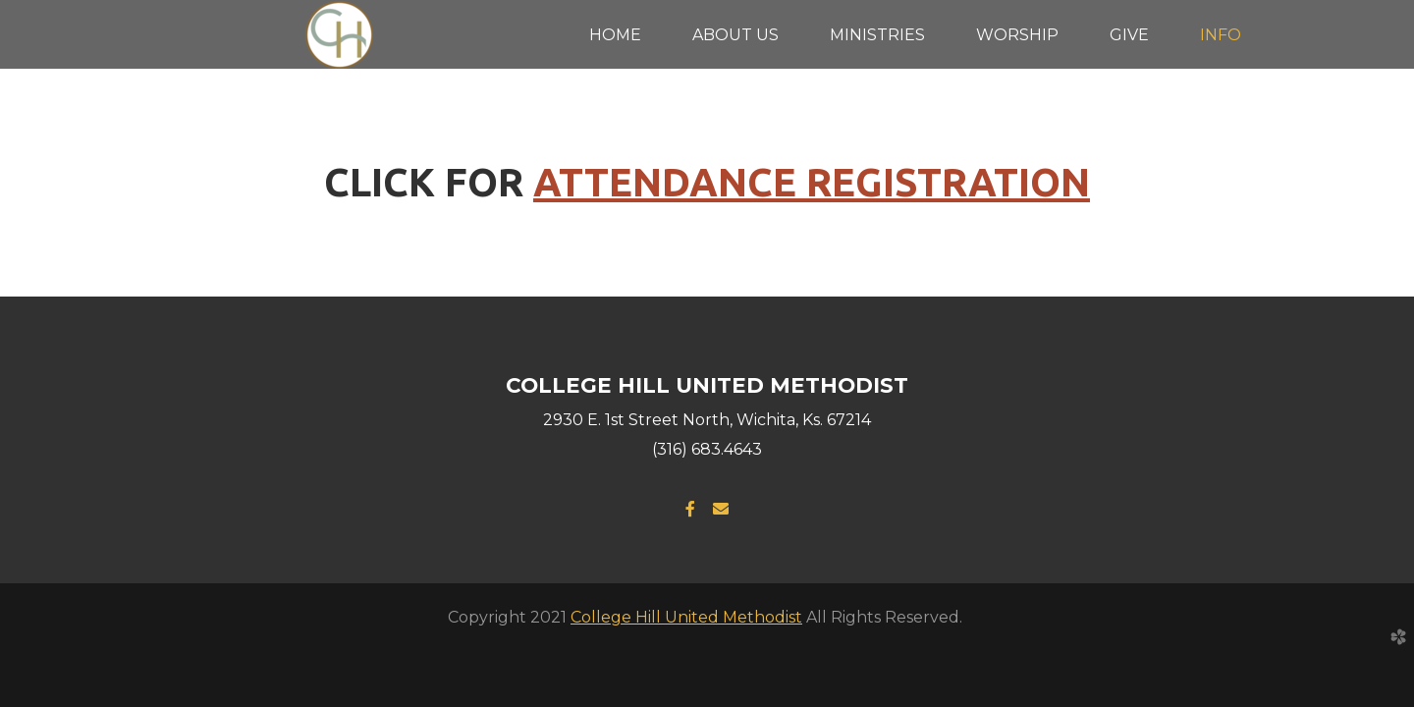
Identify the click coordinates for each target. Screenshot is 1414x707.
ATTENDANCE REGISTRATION (811, 182)
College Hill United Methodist (686, 617)
